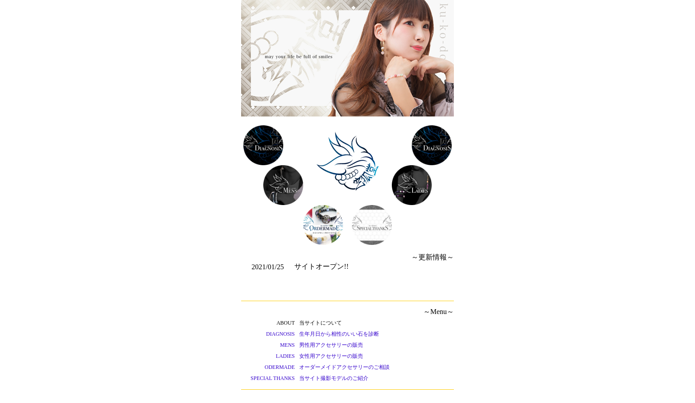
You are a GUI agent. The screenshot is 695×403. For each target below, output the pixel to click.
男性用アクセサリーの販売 (331, 345)
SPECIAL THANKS (272, 378)
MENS (287, 345)
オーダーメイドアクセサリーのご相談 (344, 367)
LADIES (285, 356)
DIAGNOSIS (280, 334)
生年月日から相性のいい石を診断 (339, 334)
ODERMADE (280, 367)
